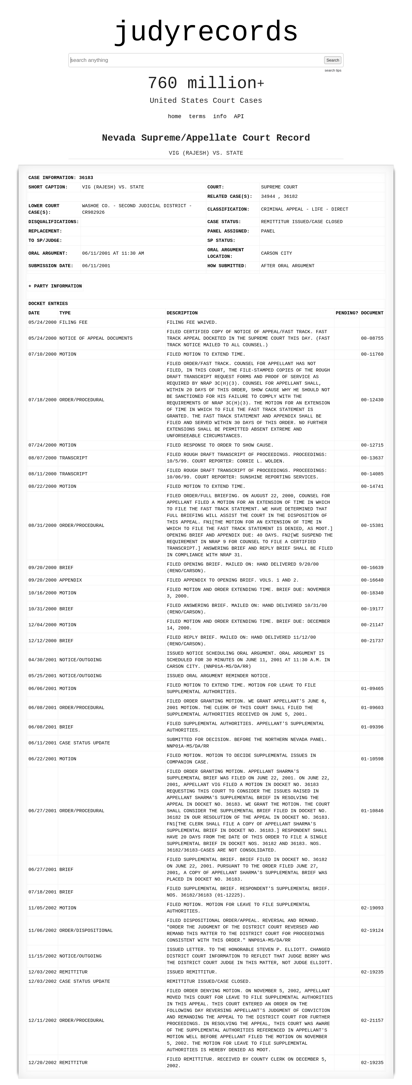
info (220, 116)
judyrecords (206, 33)
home (174, 116)
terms (197, 116)
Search (332, 60)
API (239, 116)
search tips (333, 70)
